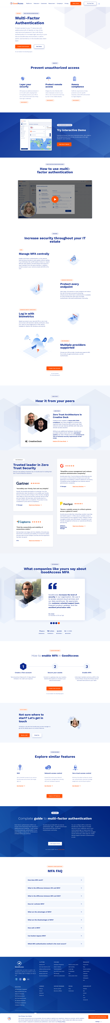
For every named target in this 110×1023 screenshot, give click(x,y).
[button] (29, 3)
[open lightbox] (55, 199)
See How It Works (64, 144)
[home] (16, 3)
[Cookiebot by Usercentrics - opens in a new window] (9, 1020)
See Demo (39, 46)
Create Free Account (23, 46)
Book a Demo (76, 3)
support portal (61, 849)
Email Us (36, 735)
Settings (98, 1016)
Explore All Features (54, 796)
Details (20, 1020)
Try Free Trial (90, 3)
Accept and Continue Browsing (98, 1011)
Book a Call (24, 735)
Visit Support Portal (55, 843)
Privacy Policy (61, 1016)
